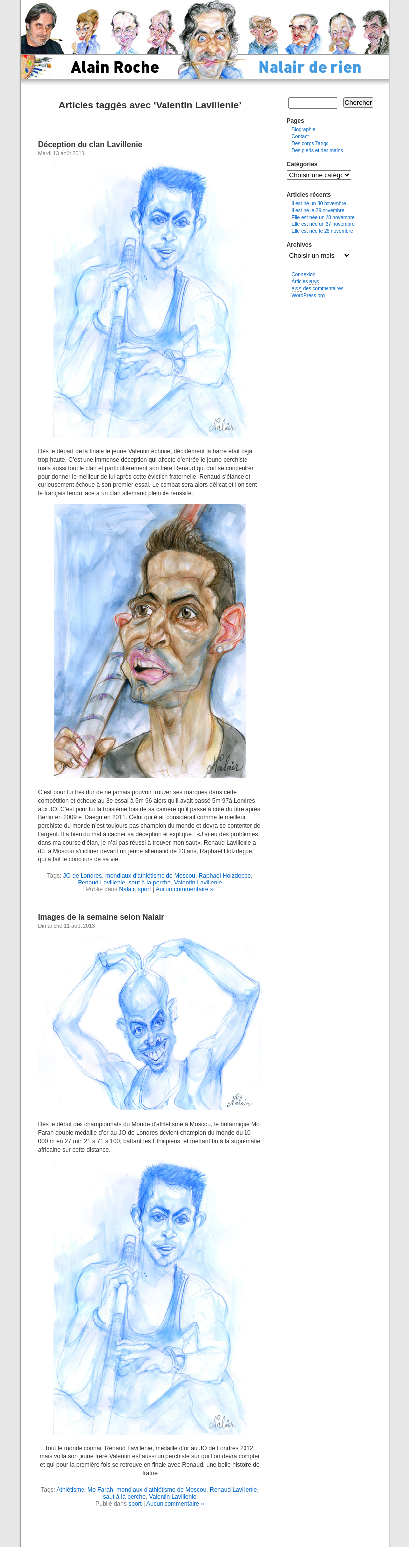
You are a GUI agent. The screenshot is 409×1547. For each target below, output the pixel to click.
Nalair (127, 889)
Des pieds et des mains (317, 150)
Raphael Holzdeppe (225, 875)
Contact (300, 136)
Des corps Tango (310, 143)
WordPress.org (308, 295)
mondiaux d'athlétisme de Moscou (150, 875)
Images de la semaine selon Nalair (101, 917)
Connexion (304, 274)
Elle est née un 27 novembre (323, 224)
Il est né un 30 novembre (319, 203)
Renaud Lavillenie (101, 882)
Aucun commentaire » (185, 889)
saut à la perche (150, 882)
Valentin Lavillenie (198, 882)
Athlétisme (70, 1489)
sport (144, 889)
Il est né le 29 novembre (318, 210)
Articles (306, 281)
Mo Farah (100, 1489)
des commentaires (318, 288)
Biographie (304, 129)
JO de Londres (82, 875)
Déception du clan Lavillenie (90, 144)
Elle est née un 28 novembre (323, 217)
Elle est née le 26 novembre (322, 231)
